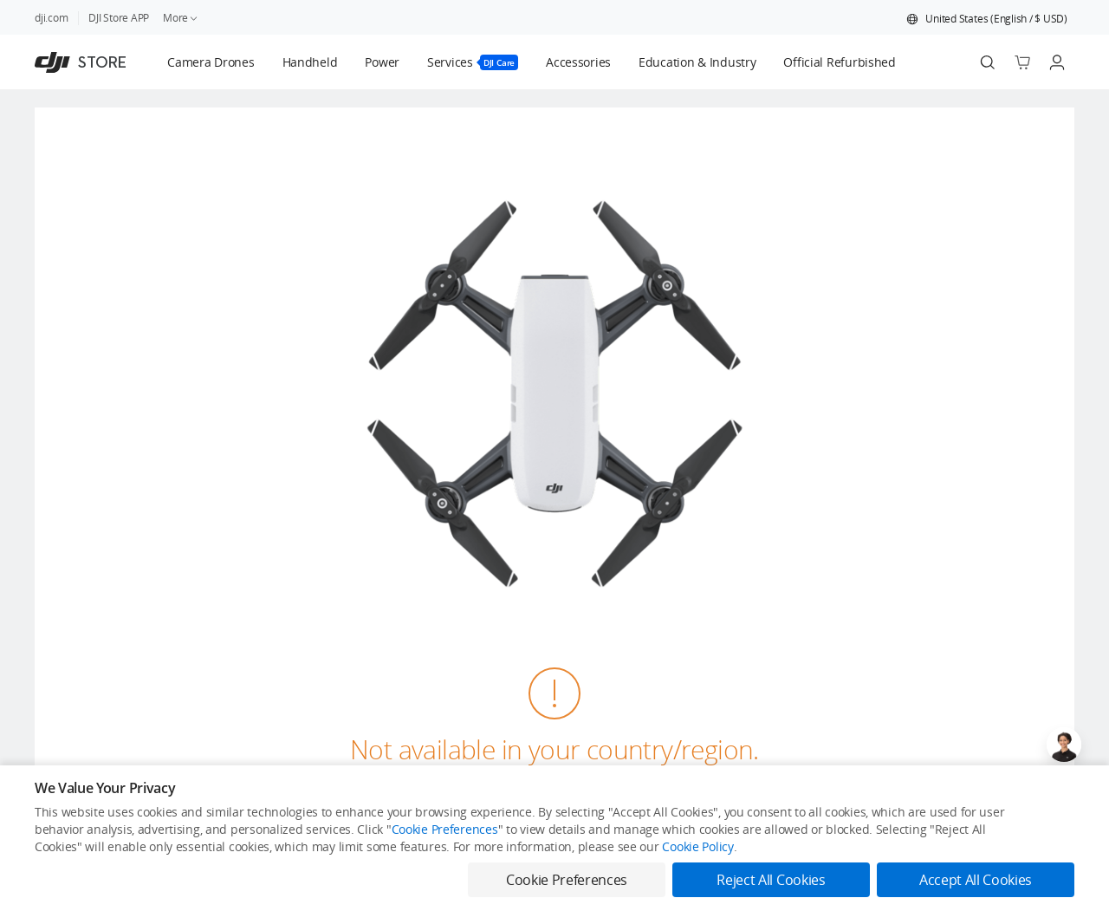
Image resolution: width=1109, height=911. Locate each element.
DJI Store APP (118, 17)
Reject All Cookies (771, 879)
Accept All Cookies (975, 879)
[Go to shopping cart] (1022, 62)
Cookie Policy (697, 846)
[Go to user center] (1057, 62)
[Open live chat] (1064, 744)
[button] (986, 19)
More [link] (181, 17)
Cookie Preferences (445, 829)
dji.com (51, 17)
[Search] (987, 62)
